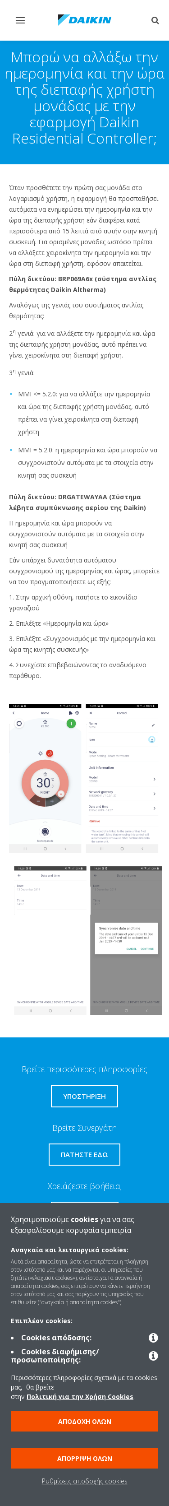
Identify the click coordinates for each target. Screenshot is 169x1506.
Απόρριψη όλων (84, 1458)
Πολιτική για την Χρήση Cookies (80, 1396)
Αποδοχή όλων (84, 1421)
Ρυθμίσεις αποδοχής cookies (85, 1481)
